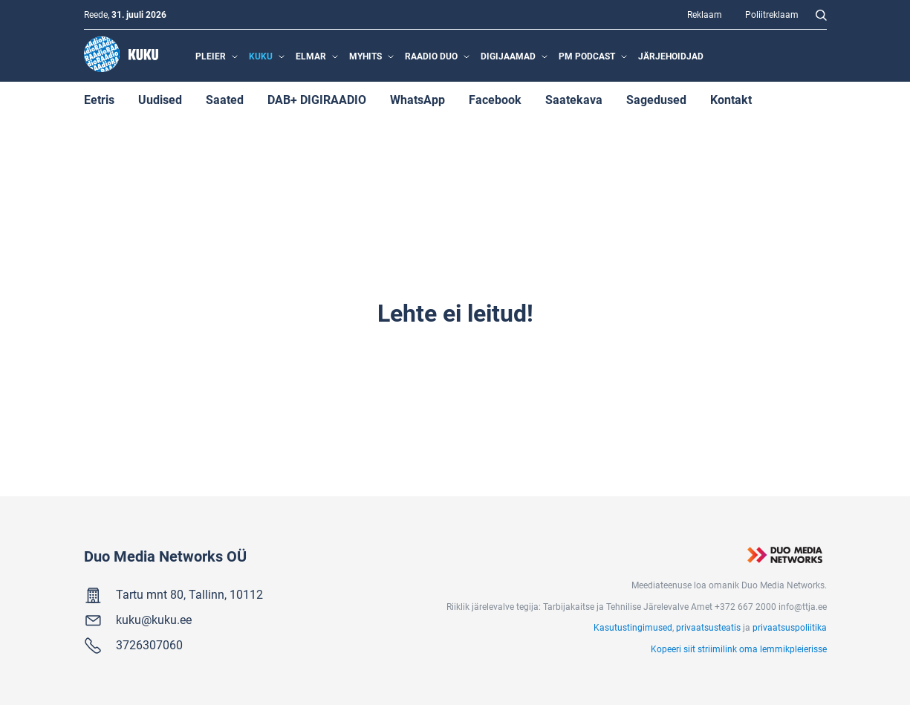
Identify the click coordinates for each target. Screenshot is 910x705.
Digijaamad (508, 56)
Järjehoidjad (670, 56)
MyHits (365, 56)
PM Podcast (587, 56)
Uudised (160, 99)
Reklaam (704, 14)
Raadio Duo (431, 56)
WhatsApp (417, 99)
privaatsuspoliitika (790, 627)
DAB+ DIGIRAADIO (316, 99)
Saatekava (573, 99)
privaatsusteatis (708, 627)
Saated (225, 99)
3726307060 (149, 644)
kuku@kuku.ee (154, 619)
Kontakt (731, 99)
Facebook (495, 99)
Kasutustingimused (633, 627)
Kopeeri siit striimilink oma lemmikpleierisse (739, 648)
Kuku (261, 56)
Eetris (99, 99)
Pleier (210, 56)
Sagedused (656, 99)
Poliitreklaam (772, 14)
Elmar (311, 56)
